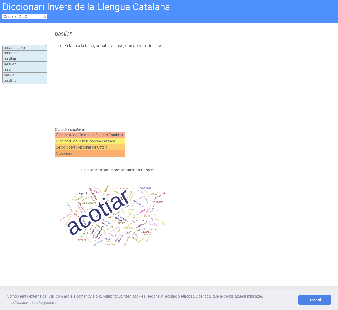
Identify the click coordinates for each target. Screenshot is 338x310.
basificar (11, 53)
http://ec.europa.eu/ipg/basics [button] (32, 303)
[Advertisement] (150, 88)
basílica (10, 81)
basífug (10, 59)
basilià (9, 75)
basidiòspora (14, 48)
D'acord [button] (315, 300)
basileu (10, 70)
